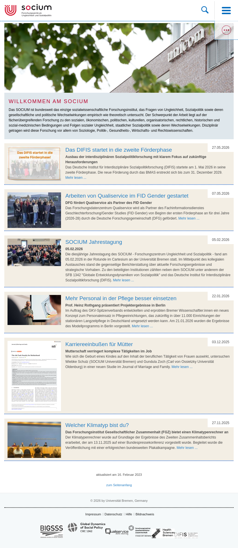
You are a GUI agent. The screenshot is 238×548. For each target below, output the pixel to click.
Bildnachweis (145, 514)
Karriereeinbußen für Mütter (99, 344)
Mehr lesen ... (75, 178)
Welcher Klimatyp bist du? (97, 425)
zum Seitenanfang (119, 485)
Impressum (93, 514)
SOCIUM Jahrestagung (93, 242)
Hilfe (129, 514)
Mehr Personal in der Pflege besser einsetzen (120, 298)
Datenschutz (113, 514)
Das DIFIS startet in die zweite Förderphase (118, 150)
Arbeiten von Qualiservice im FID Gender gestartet (127, 196)
